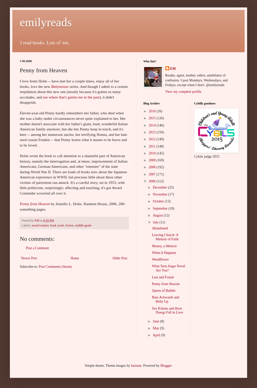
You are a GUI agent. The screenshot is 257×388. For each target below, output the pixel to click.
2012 (153, 139)
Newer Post (29, 258)
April (157, 335)
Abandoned (160, 228)
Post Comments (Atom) (55, 266)
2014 (153, 125)
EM (173, 69)
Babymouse (60, 86)
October (159, 201)
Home (75, 258)
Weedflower (160, 259)
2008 (153, 167)
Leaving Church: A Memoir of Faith (165, 237)
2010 (153, 153)
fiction (69, 225)
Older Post (120, 258)
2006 (153, 181)
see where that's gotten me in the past (71, 97)
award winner (40, 225)
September (160, 208)
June (156, 321)
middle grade (83, 225)
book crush (57, 225)
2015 (153, 118)
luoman (136, 365)
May (156, 328)
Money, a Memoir (164, 246)
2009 (153, 160)
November (160, 194)
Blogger (165, 365)
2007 (153, 174)
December (160, 187)
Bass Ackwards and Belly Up (165, 299)
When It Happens (164, 253)
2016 (153, 111)
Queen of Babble (163, 290)
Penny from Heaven (35, 204)
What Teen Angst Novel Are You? (168, 268)
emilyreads (46, 22)
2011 (152, 146)
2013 (153, 132)
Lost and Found (163, 277)
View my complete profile (183, 92)
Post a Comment (37, 248)
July (156, 222)
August (158, 215)
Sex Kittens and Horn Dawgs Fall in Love (167, 311)
